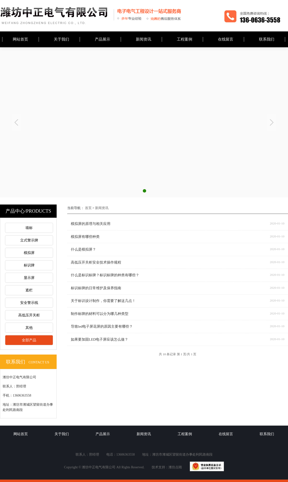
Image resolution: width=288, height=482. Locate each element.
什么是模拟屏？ (83, 249)
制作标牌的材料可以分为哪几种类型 (99, 314)
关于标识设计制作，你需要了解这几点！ (103, 301)
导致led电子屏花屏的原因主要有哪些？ (102, 326)
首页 (88, 208)
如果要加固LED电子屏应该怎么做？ (99, 339)
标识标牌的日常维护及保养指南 (96, 288)
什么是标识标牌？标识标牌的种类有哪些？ (105, 275)
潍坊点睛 (175, 467)
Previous (16, 122)
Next (271, 122)
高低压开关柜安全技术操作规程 (96, 262)
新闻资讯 (101, 208)
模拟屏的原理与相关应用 (90, 224)
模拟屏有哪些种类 (85, 237)
